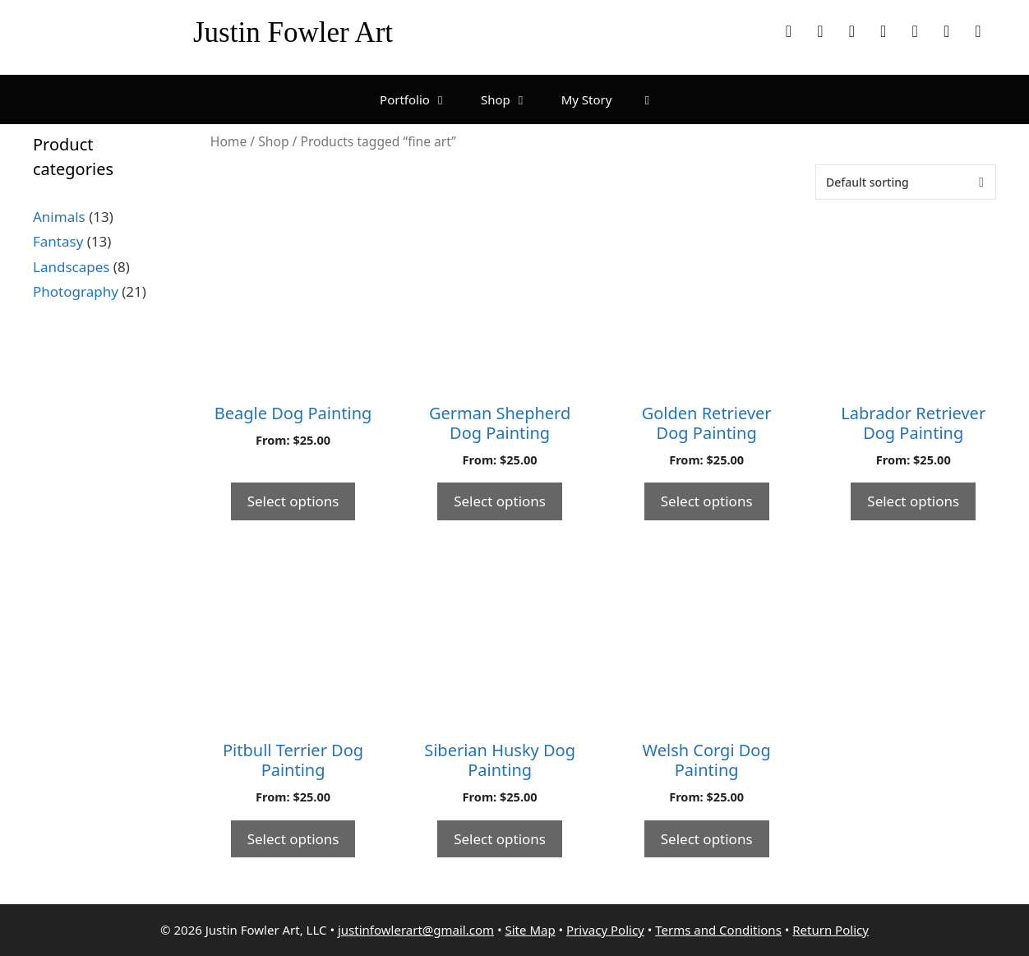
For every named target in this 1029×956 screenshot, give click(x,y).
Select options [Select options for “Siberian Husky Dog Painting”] (500, 838)
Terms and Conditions (718, 929)
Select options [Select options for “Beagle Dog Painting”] (293, 501)
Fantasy (58, 241)
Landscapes (71, 266)
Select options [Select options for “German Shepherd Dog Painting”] (500, 501)
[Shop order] (905, 182)
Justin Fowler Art (293, 32)
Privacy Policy (605, 929)
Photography (75, 291)
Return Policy (830, 929)
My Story (586, 99)
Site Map (530, 929)
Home (228, 141)
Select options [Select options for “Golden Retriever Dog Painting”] (707, 501)
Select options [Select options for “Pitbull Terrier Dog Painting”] (293, 838)
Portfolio (422, 99)
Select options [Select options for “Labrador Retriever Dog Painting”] (913, 501)
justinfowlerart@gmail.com (416, 929)
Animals (59, 216)
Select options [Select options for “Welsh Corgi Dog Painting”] (707, 838)
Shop (513, 99)
